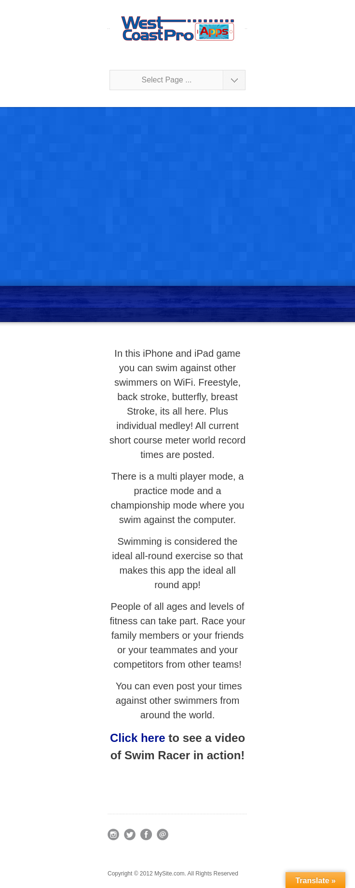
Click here (137, 737)
